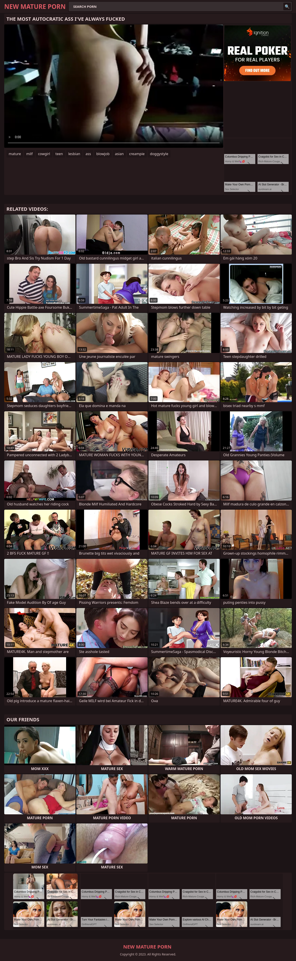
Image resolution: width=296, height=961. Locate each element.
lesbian (74, 153)
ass (88, 153)
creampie (137, 153)
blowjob (103, 153)
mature (15, 153)
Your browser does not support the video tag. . (113, 86)
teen (59, 153)
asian (119, 153)
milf (29, 153)
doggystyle (159, 153)
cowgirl (44, 153)
